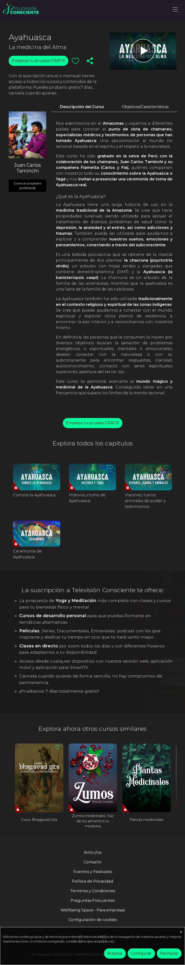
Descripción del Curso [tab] (82, 106)
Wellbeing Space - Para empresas (92, 910)
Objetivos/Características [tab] (145, 106)
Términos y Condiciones (92, 891)
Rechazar (169, 953)
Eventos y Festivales (92, 871)
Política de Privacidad (92, 881)
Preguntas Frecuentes (93, 900)
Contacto (92, 862)
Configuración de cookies (92, 919)
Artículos (92, 852)
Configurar (141, 953)
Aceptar (115, 953)
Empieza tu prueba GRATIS (38, 60)
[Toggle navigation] (175, 9)
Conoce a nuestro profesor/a (27, 186)
